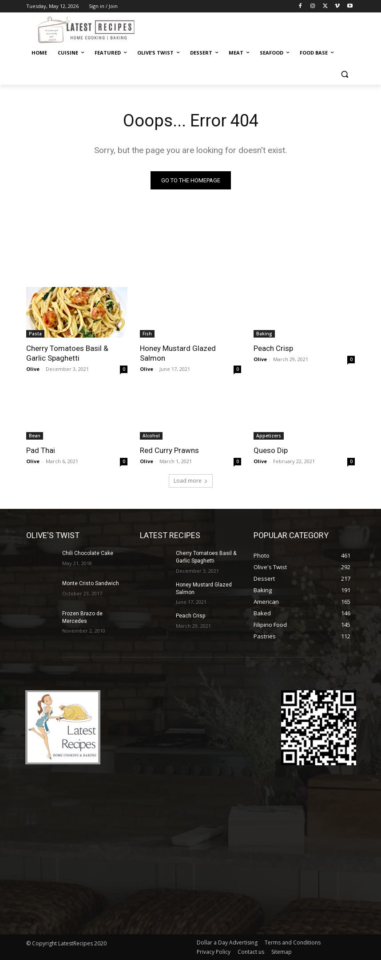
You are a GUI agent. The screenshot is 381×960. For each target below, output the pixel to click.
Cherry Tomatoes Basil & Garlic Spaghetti (67, 353)
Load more (191, 480)
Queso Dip (271, 450)
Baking (264, 333)
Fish (147, 333)
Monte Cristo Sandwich (90, 583)
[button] (344, 74)
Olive (33, 369)
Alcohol (151, 436)
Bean (34, 436)
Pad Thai (40, 450)
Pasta (35, 333)
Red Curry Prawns (169, 450)
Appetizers (268, 436)
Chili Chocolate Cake (87, 553)
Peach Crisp (273, 348)
